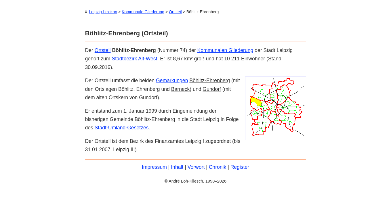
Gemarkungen (172, 80)
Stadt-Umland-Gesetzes (122, 127)
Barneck (180, 89)
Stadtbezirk (124, 58)
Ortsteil (175, 11)
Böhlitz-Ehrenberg (209, 80)
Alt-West (147, 58)
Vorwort (196, 167)
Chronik (217, 167)
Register (239, 167)
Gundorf (212, 89)
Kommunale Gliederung (143, 11)
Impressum (154, 167)
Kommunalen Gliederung (225, 50)
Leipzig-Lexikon (103, 11)
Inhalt (177, 167)
